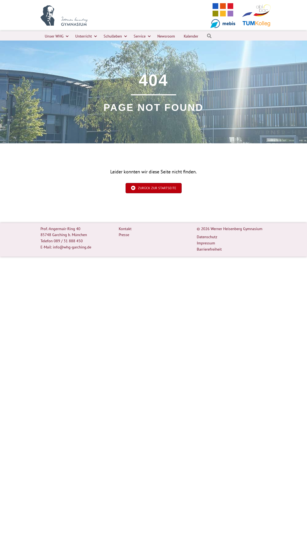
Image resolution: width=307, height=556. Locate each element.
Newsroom (166, 36)
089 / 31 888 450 (68, 240)
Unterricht (83, 36)
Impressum (206, 243)
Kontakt (125, 228)
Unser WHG (54, 36)
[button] (67, 36)
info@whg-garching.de (72, 247)
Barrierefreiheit (209, 249)
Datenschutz (207, 236)
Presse (124, 234)
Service (140, 36)
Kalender (191, 36)
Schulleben (113, 36)
